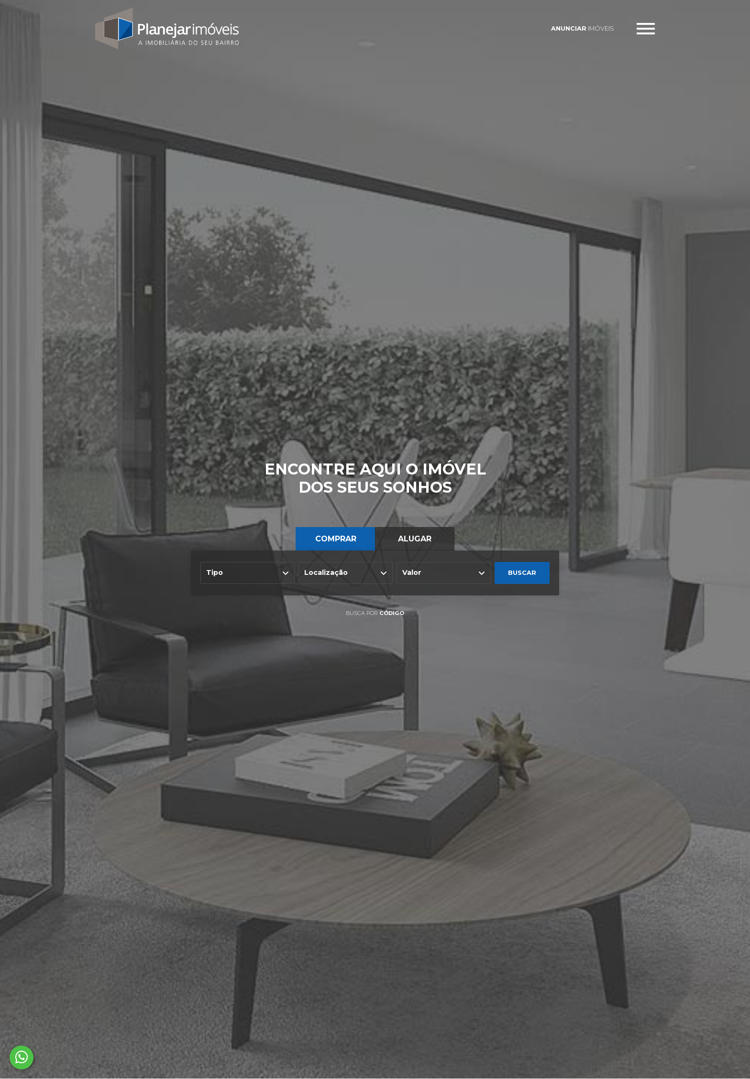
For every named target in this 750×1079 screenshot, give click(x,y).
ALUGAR (414, 538)
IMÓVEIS (582, 28)
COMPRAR (335, 538)
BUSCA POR (375, 613)
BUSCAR (522, 572)
